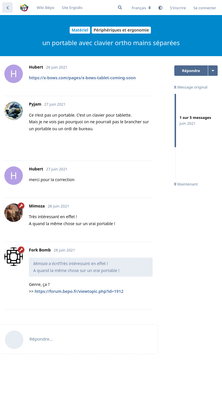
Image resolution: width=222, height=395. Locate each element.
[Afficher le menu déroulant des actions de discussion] (213, 70)
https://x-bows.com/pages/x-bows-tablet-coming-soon (82, 77)
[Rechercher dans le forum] (120, 7)
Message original (191, 87)
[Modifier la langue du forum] (141, 8)
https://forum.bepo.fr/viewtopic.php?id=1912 (79, 291)
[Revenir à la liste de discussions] (7, 7)
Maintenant (186, 184)
